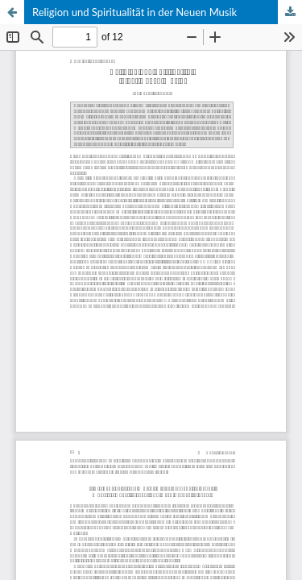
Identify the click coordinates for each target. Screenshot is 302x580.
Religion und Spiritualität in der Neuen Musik (134, 12)
